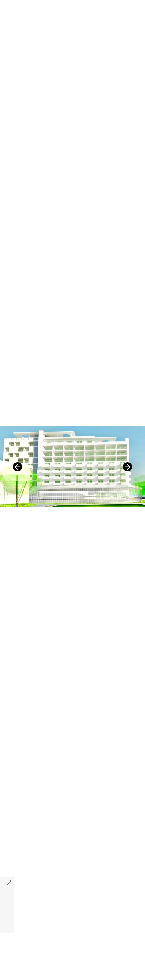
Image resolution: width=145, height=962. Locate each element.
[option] (72, 466)
